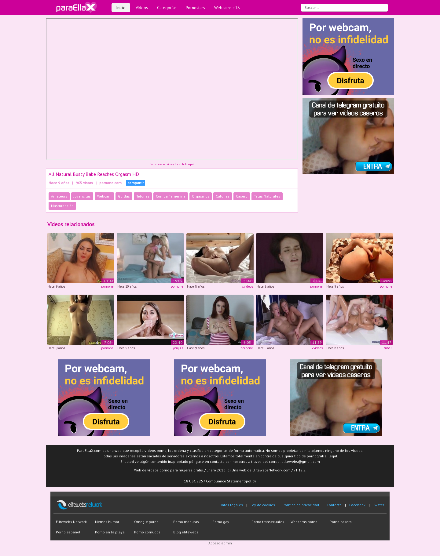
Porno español (68, 532)
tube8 (388, 348)
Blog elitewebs (185, 532)
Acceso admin (220, 543)
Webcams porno (304, 521)
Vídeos (142, 7)
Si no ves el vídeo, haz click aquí (172, 164)
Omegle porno (146, 521)
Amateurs (59, 196)
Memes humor (107, 521)
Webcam (104, 196)
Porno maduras (186, 521)
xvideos (247, 286)
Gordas (124, 196)
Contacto (334, 505)
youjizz (178, 348)
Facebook (357, 505)
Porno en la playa (110, 532)
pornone (107, 286)
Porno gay (220, 521)
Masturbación (62, 205)
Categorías (167, 7)
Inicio (121, 7)
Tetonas (142, 196)
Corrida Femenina (170, 196)
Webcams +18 (227, 7)
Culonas (222, 196)
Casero (242, 196)
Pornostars (195, 7)
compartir (135, 182)
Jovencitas (82, 196)
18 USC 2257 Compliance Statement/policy (220, 481)
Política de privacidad (301, 505)
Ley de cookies (263, 505)
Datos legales (231, 505)
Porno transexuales (267, 521)
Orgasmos (200, 196)
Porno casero (341, 521)
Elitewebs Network (71, 521)
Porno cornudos (147, 532)
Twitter (378, 505)
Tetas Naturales (267, 196)
